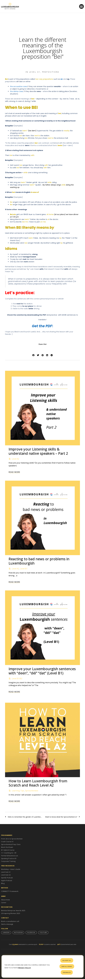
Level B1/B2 (17, 678)
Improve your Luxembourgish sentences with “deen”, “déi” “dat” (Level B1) (42, 670)
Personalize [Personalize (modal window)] (67, 972)
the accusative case (18, 86)
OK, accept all (66, 960)
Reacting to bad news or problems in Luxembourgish (39, 561)
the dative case (16, 91)
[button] (81, 6)
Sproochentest (31, 790)
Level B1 (23, 568)
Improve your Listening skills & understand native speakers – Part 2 (38, 451)
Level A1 (34, 72)
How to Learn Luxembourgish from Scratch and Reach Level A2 (38, 783)
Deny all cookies (67, 966)
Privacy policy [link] (24, 968)
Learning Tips (18, 790)
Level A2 (15, 459)
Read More (14, 472)
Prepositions (50, 72)
